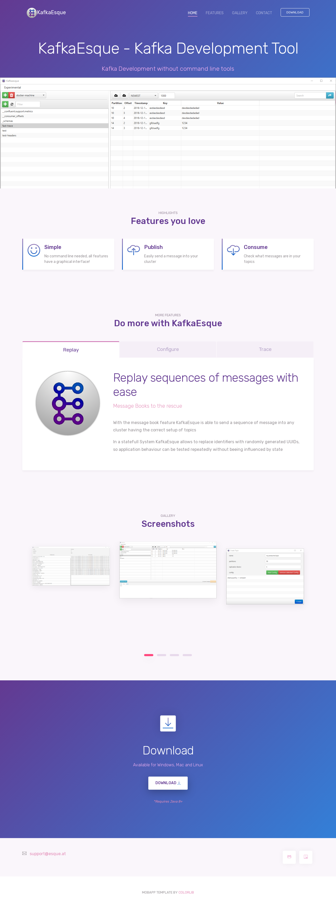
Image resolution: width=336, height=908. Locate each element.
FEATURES (215, 13)
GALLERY (240, 13)
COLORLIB (186, 892)
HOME (195, 12)
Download (294, 12)
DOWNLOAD (168, 783)
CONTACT (264, 13)
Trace (265, 349)
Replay (71, 350)
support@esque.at (48, 853)
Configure (168, 349)
